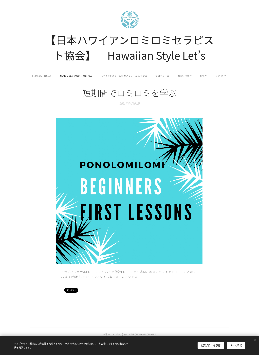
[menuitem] (41, 76)
